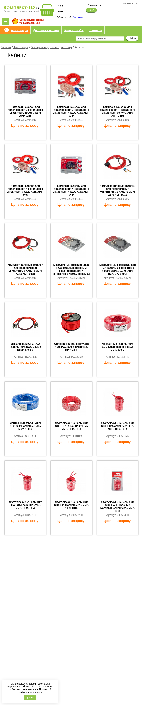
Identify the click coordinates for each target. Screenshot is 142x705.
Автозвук (66, 47)
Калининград (130, 3)
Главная (6, 47)
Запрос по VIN (74, 30)
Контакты (95, 30)
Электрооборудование (45, 47)
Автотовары (19, 30)
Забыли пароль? (64, 17)
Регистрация (77, 17)
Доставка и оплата (46, 30)
